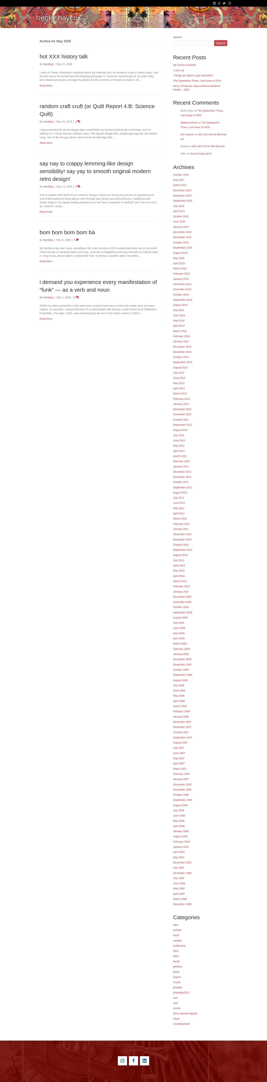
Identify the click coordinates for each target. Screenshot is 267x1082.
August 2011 (180, 492)
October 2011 (181, 482)
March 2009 (180, 643)
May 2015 (178, 258)
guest (176, 971)
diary (176, 956)
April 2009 (179, 638)
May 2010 (178, 570)
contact (224, 17)
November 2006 (182, 789)
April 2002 (179, 852)
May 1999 (178, 888)
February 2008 (181, 711)
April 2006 (179, 826)
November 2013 (182, 351)
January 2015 (181, 278)
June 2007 (179, 753)
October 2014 (181, 294)
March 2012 (180, 456)
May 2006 (178, 820)
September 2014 (182, 299)
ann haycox (187, 134)
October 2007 (181, 732)
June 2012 (179, 440)
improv (177, 977)
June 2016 (179, 221)
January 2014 (181, 341)
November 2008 (182, 664)
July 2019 (178, 206)
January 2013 (181, 404)
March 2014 (180, 331)
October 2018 (181, 216)
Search (177, 37)
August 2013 (180, 367)
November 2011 (182, 476)
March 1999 (180, 898)
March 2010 (180, 581)
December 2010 (182, 534)
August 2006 (180, 805)
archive (177, 930)
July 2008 (178, 685)
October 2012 (181, 419)
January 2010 (181, 591)
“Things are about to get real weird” (193, 75)
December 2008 (182, 659)
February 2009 (181, 648)
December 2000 (182, 862)
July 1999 (178, 878)
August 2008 (180, 680)
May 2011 (178, 508)
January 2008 (181, 716)
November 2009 (182, 601)
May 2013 (178, 383)
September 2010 (182, 549)
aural (176, 935)
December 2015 (182, 232)
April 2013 (179, 388)
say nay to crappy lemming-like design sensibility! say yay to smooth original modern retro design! (95, 171)
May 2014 (178, 320)
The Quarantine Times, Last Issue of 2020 (197, 80)
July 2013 (178, 372)
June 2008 (179, 690)
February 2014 (181, 336)
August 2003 (180, 836)
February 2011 (181, 523)
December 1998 (182, 904)
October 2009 (181, 607)
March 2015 (180, 268)
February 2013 (181, 398)
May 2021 (178, 179)
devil (175, 950)
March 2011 (180, 518)
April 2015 (179, 263)
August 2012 (180, 429)
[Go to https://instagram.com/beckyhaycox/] (122, 1060)
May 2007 (178, 758)
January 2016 (181, 226)
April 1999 (179, 893)
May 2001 (178, 857)
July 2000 (178, 867)
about (201, 17)
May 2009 (178, 633)
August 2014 (180, 304)
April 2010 (179, 576)
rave (175, 1003)
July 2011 (178, 497)
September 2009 (182, 612)
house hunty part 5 (201, 153)
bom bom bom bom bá (67, 232)
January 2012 (181, 466)
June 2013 (179, 377)
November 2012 (182, 414)
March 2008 (180, 706)
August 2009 (180, 617)
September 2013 (182, 362)
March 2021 (180, 185)
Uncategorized (181, 1023)
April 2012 (179, 450)
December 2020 (182, 190)
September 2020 (182, 200)
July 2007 (178, 747)
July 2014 (178, 310)
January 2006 (181, 831)
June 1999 (179, 883)
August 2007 (180, 742)
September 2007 (182, 737)
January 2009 (181, 654)
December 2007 (182, 721)
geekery (177, 966)
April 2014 (179, 325)
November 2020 (182, 195)
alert (175, 924)
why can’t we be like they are (208, 146)
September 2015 (182, 247)
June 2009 (179, 628)
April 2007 (179, 763)
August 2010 (180, 555)
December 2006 (182, 784)
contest (177, 940)
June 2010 (179, 565)
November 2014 (182, 289)
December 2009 (182, 596)
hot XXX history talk (64, 56)
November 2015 (182, 237)
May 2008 (178, 695)
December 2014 (182, 284)
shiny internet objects (185, 1013)
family (176, 961)
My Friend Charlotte (184, 65)
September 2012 (182, 424)
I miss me (178, 70)
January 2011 (181, 529)
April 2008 (179, 701)
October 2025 (181, 174)
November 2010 (182, 539)
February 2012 (181, 461)
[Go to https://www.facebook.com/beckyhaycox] (133, 1060)
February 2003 (181, 841)
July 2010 (178, 560)
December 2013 (182, 346)
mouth (176, 982)
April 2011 (179, 513)
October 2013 (181, 357)
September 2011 (182, 487)
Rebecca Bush (188, 122)
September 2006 (182, 799)
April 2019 (179, 211)
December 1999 (182, 873)
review (176, 1008)
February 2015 (181, 273)
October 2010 (181, 544)
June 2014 (179, 315)
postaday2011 (181, 992)
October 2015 (181, 242)
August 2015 (180, 252)
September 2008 (182, 674)
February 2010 (181, 586)
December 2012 (182, 409)
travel (176, 1018)
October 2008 (181, 669)
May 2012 (178, 445)
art (212, 17)
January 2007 (181, 779)
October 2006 (181, 794)
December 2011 (182, 471)
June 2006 (179, 815)
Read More (46, 85)
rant (175, 997)
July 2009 (178, 622)
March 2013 (180, 393)
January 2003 (181, 846)
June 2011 (179, 502)
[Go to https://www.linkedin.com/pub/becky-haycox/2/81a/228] (144, 1060)
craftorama (179, 945)
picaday (177, 987)
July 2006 (178, 810)
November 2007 (182, 727)
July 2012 (178, 435)
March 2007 (180, 768)
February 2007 (181, 773)
